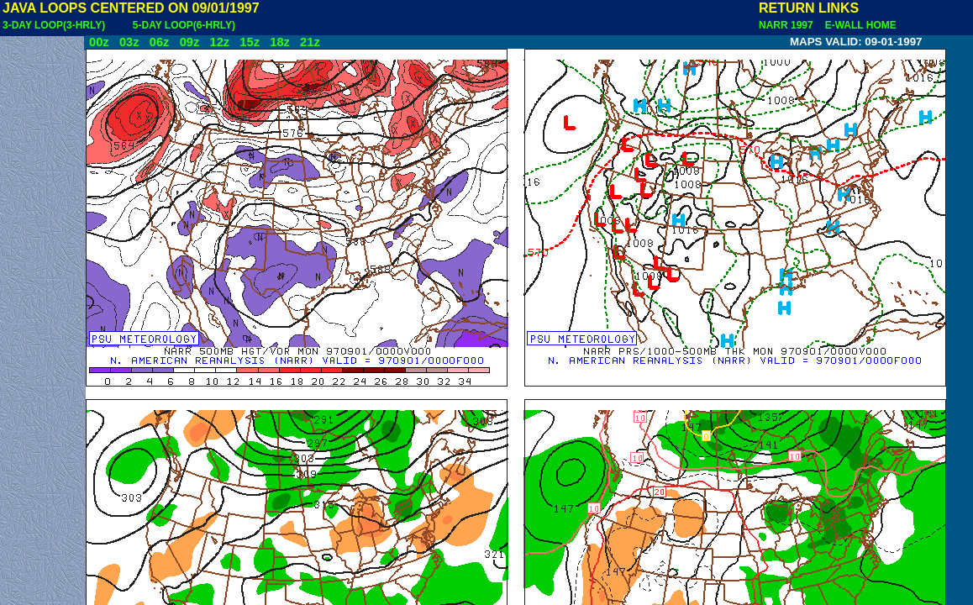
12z (219, 42)
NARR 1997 (787, 25)
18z (279, 42)
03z (129, 42)
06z (159, 42)
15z (249, 42)
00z (99, 42)
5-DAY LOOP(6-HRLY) (184, 25)
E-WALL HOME (858, 25)
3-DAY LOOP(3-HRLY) (54, 25)
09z (189, 42)
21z (310, 42)
